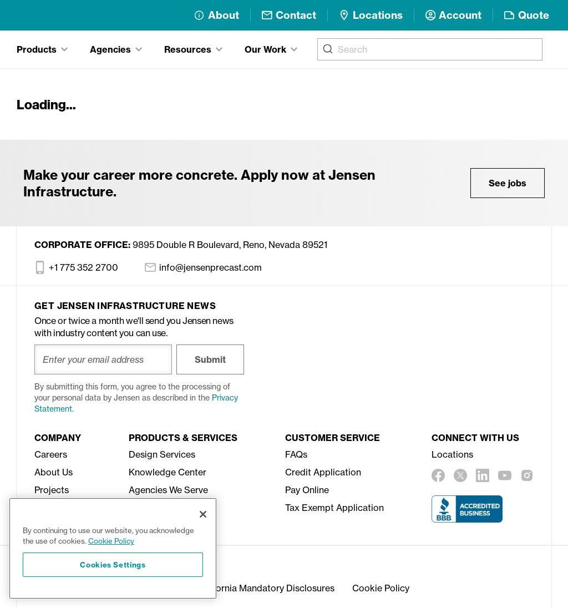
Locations (452, 454)
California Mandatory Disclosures (265, 588)
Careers (50, 454)
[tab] (42, 49)
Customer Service (332, 437)
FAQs (296, 454)
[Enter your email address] (103, 359)
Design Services (162, 454)
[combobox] (429, 49)
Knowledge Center (167, 472)
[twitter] (460, 475)
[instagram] (527, 475)
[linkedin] (482, 475)
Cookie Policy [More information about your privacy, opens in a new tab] (111, 540)
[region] (113, 548)
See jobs (507, 183)
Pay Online (307, 489)
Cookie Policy (380, 588)
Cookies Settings (113, 564)
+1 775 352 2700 (76, 267)
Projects (51, 489)
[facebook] (438, 475)
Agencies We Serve (168, 489)
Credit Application (323, 472)
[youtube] (505, 475)
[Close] (203, 514)
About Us (53, 472)
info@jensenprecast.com (203, 267)
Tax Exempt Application (334, 507)
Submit (210, 359)
